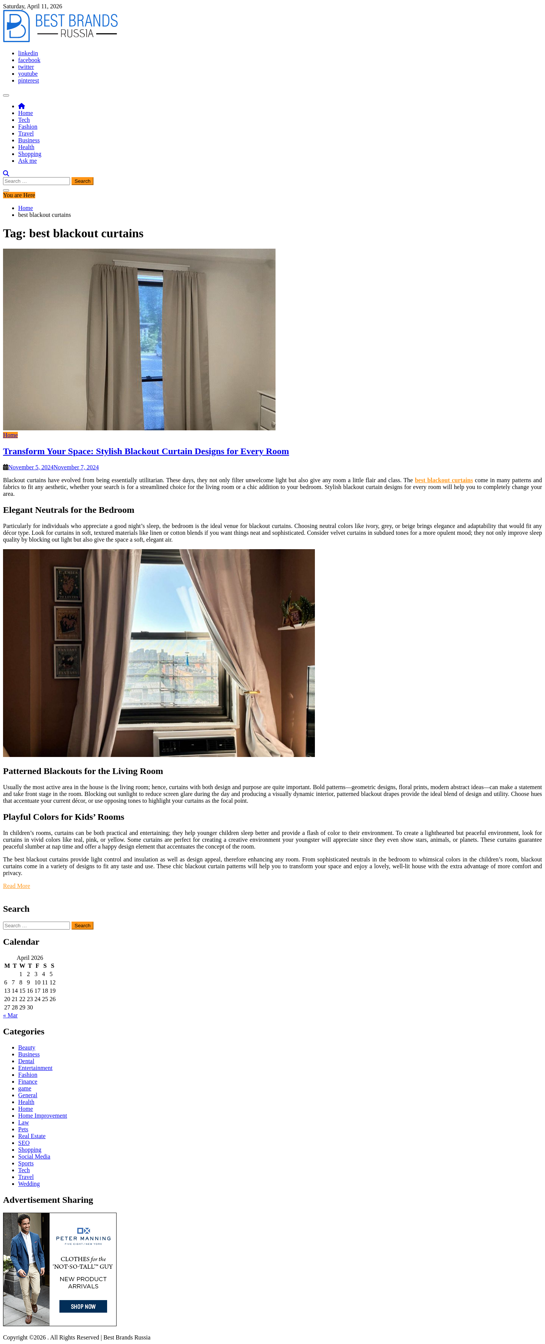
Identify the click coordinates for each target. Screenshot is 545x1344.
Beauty (26, 1047)
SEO (24, 1143)
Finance (27, 1081)
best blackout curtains (444, 480)
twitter (26, 67)
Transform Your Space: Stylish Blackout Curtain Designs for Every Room (146, 451)
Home (25, 113)
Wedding (29, 1183)
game (24, 1088)
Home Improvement (42, 1115)
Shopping (29, 154)
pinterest (28, 80)
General (27, 1095)
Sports (26, 1163)
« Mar (10, 1015)
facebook (29, 60)
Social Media (34, 1156)
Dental (26, 1061)
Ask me (27, 160)
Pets (23, 1129)
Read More (16, 886)
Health (26, 147)
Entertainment (35, 1068)
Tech (24, 120)
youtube (28, 73)
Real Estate (31, 1136)
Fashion (27, 126)
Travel (26, 133)
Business (29, 140)
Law (23, 1122)
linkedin (28, 53)
